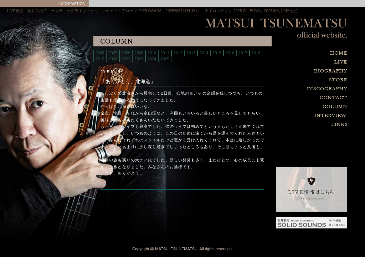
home (293, 53)
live (293, 62)
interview (293, 115)
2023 (138, 59)
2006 (100, 53)
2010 (152, 53)
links (293, 124)
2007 (112, 53)
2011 (164, 53)
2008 (138, 53)
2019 (100, 59)
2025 (164, 59)
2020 (112, 59)
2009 (126, 53)
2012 (178, 53)
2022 (126, 59)
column (293, 106)
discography (293, 89)
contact (293, 98)
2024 (152, 59)
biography (293, 71)
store (293, 80)
